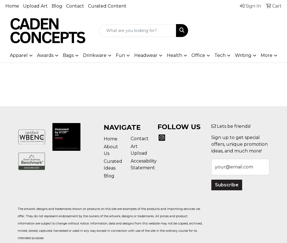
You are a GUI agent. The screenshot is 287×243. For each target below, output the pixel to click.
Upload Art (35, 6)
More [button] (266, 55)
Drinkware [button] (95, 55)
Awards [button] (45, 55)
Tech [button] (220, 55)
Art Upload (139, 150)
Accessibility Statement (141, 164)
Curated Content (107, 6)
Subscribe (227, 185)
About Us (111, 150)
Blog (57, 6)
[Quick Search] (137, 30)
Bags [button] (68, 55)
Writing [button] (243, 55)
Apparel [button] (19, 55)
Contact (75, 6)
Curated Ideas (113, 165)
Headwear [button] (146, 55)
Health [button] (174, 55)
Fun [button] (120, 55)
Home (12, 6)
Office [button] (198, 55)
